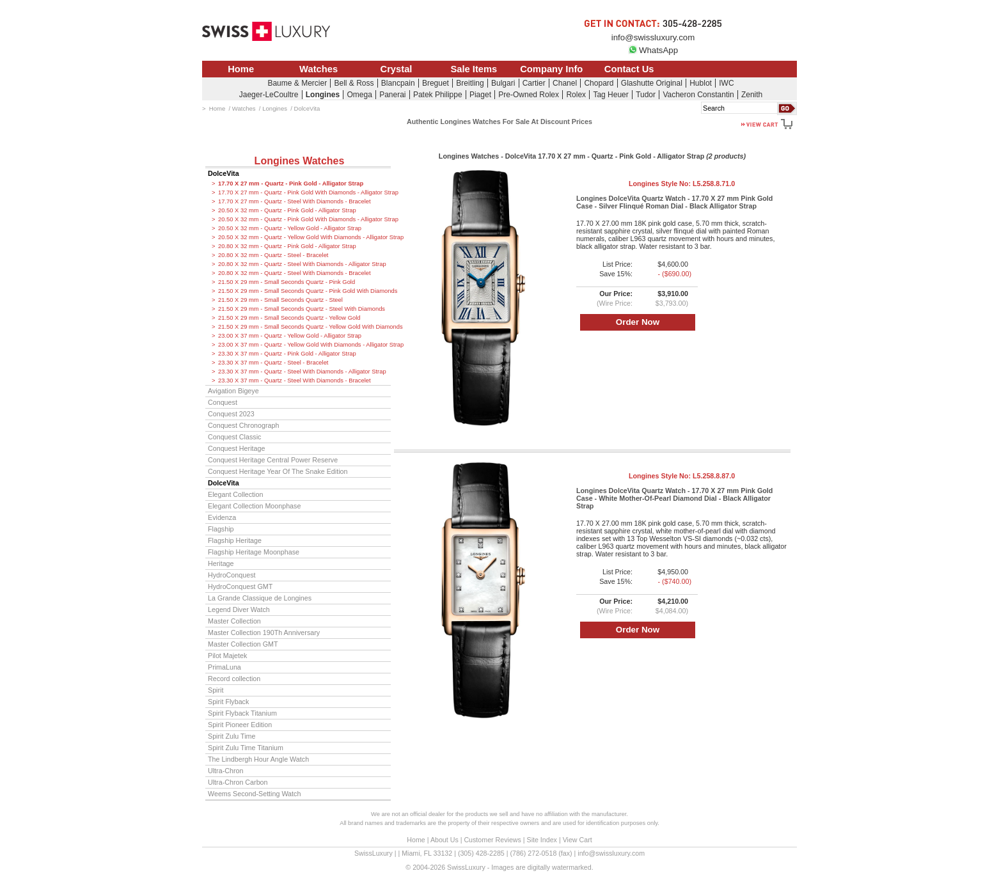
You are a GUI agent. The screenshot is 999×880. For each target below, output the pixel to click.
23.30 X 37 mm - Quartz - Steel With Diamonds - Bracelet (294, 380)
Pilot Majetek (227, 655)
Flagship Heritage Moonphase (253, 552)
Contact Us (629, 69)
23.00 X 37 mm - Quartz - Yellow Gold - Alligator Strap (289, 336)
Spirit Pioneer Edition (240, 724)
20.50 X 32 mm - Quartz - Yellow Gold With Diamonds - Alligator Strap (304, 237)
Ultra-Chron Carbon (238, 782)
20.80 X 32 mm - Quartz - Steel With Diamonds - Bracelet (294, 273)
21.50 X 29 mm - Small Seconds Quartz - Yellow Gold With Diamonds (304, 327)
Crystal (397, 69)
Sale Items (473, 69)
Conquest (222, 402)
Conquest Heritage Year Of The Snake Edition (278, 471)
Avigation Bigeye (233, 391)
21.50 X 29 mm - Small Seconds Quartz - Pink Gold (286, 282)
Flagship (221, 529)
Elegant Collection (235, 494)
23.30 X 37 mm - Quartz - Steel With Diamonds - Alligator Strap (302, 371)
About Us (444, 840)
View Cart (577, 840)
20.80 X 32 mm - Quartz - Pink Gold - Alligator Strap (287, 246)
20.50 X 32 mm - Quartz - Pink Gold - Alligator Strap (287, 210)
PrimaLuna (224, 667)
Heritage (221, 563)
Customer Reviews (492, 840)
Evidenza (222, 517)
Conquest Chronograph (243, 425)
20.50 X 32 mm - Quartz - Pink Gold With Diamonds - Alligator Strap (304, 219)
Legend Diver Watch (239, 609)
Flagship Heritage (235, 540)
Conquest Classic (234, 437)
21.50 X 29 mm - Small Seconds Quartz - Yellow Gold (289, 318)
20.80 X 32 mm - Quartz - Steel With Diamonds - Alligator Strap (302, 264)
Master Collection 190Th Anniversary (264, 632)
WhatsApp (653, 50)
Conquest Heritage (236, 448)
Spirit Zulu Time (231, 736)
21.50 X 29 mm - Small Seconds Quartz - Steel (280, 300)
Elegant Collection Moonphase (254, 506)
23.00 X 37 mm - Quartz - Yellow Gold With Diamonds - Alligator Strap (304, 345)
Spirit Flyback (228, 701)
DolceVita (223, 173)
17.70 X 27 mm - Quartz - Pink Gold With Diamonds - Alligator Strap (304, 192)
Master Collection (234, 621)
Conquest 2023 (231, 414)
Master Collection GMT (243, 644)
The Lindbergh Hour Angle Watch (258, 759)
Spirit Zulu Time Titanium (245, 747)
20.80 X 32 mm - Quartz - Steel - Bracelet (273, 255)
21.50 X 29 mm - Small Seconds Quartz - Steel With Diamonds (301, 309)
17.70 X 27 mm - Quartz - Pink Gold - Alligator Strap (290, 183)
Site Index (542, 840)
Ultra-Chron (225, 770)
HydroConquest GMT (240, 586)
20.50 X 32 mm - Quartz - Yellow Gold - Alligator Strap (289, 228)
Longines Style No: (682, 183)
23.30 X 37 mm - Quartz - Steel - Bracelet (273, 362)
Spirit (215, 690)
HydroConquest (231, 575)
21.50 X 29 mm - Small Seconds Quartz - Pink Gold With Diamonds (304, 291)
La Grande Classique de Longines (259, 598)
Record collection (234, 678)
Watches (318, 69)
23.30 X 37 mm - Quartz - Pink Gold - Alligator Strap (287, 353)
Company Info (551, 69)
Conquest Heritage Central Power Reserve (273, 460)
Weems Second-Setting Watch (254, 794)
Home (241, 69)
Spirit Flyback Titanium (242, 713)
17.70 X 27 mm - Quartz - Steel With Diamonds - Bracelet (294, 201)
